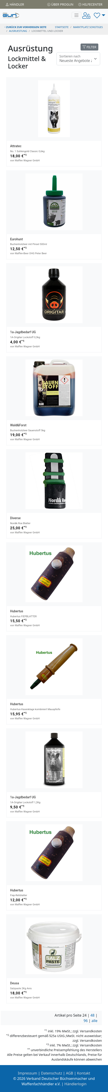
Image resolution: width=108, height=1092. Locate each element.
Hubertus (16, 611)
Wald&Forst (18, 425)
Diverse (15, 518)
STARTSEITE (62, 27)
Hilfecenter (90, 4)
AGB (69, 1073)
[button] (99, 15)
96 (85, 1020)
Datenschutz (51, 1073)
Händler (15, 4)
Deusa (14, 983)
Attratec (15, 146)
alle (94, 1020)
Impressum (27, 1073)
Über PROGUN (60, 4)
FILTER (89, 47)
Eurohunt (16, 239)
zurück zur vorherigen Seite (25, 27)
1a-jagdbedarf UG (23, 332)
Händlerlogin (75, 1083)
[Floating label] (78, 58)
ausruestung (18, 31)
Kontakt (83, 1073)
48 (92, 1015)
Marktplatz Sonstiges (88, 27)
